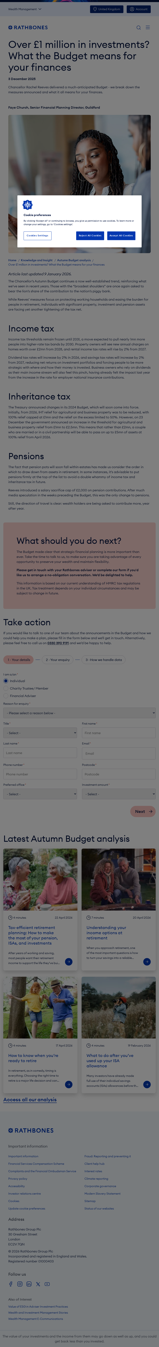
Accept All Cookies (121, 235)
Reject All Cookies (90, 235)
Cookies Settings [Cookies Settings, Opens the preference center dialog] (37, 235)
